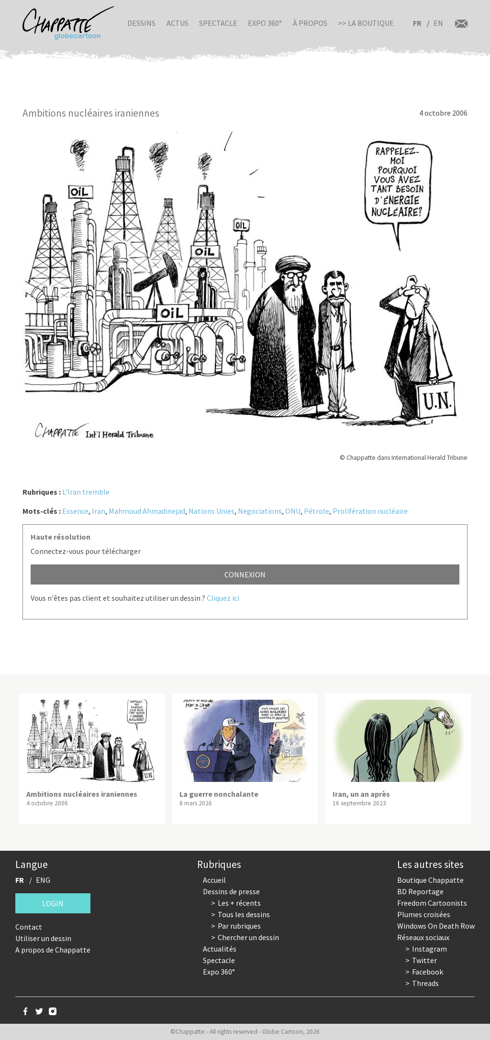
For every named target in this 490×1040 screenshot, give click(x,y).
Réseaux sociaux (423, 937)
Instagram (429, 948)
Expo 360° (265, 23)
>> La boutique (366, 23)
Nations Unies (211, 511)
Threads (425, 983)
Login (53, 903)
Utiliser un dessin (43, 938)
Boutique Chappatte (430, 880)
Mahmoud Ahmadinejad (147, 511)
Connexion (245, 574)
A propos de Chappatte (52, 949)
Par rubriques (239, 926)
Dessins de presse (231, 891)
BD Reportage (420, 891)
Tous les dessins (244, 914)
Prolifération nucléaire (370, 511)
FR (417, 23)
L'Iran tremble (86, 492)
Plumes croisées (423, 914)
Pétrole (316, 511)
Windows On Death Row (436, 926)
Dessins (141, 23)
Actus (178, 23)
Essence (75, 511)
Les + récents (239, 903)
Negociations (260, 511)
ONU (293, 511)
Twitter (424, 960)
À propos (310, 23)
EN (438, 23)
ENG (43, 880)
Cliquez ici (223, 598)
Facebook (427, 971)
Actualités (219, 948)
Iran (98, 511)
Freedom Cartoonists (432, 903)
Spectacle (218, 23)
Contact (28, 927)
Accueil (214, 880)
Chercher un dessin (248, 937)
